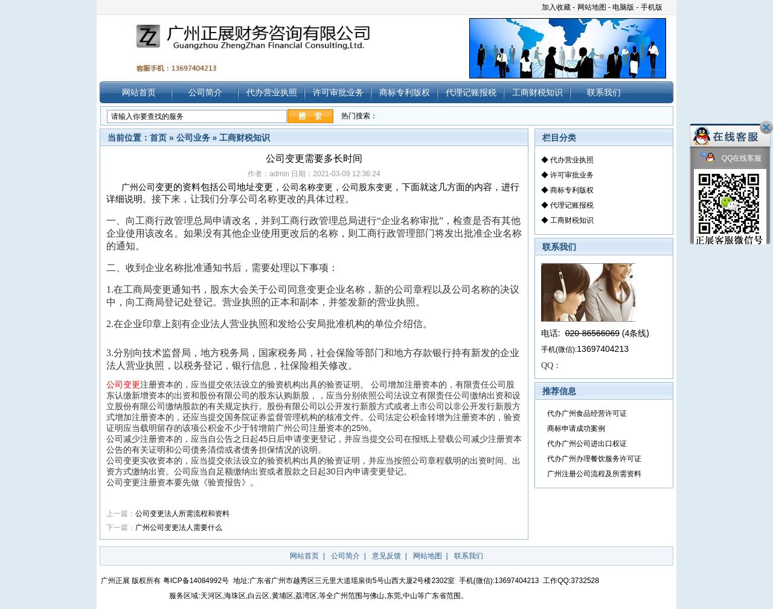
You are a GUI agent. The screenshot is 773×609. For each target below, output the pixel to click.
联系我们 (604, 92)
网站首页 (139, 92)
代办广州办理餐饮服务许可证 (594, 458)
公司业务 (193, 137)
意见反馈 (386, 556)
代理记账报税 (471, 92)
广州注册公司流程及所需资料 (594, 474)
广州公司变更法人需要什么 (178, 527)
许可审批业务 (338, 92)
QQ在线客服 (731, 158)
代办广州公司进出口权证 (587, 443)
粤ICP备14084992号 (196, 580)
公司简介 (205, 92)
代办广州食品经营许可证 (587, 413)
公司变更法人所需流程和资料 (182, 513)
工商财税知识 (537, 92)
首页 (158, 137)
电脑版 (623, 7)
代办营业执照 (271, 92)
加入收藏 (556, 7)
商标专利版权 (404, 92)
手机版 (651, 7)
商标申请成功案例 (576, 428)
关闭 (766, 127)
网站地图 (591, 7)
